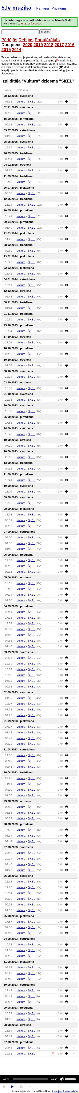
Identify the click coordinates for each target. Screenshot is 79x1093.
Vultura (21, 101)
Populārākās (47, 39)
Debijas (26, 39)
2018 (49, 44)
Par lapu (42, 8)
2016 (70, 44)
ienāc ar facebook (31, 23)
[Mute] (62, 1079)
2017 (59, 44)
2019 (38, 44)
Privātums (59, 8)
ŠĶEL (31, 101)
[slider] (30, 1079)
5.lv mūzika (16, 7)
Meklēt (45, 31)
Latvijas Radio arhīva (65, 1091)
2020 (27, 44)
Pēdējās (9, 39)
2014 (16, 49)
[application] (39, 1079)
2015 (6, 49)
